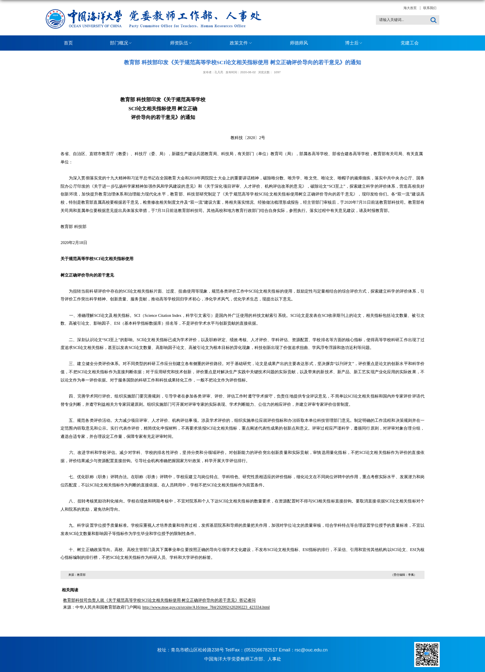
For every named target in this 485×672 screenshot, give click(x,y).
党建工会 (410, 42)
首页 (68, 42)
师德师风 (299, 42)
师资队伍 (181, 43)
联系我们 (429, 8)
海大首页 (410, 8)
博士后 (354, 43)
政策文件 (241, 43)
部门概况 (121, 43)
